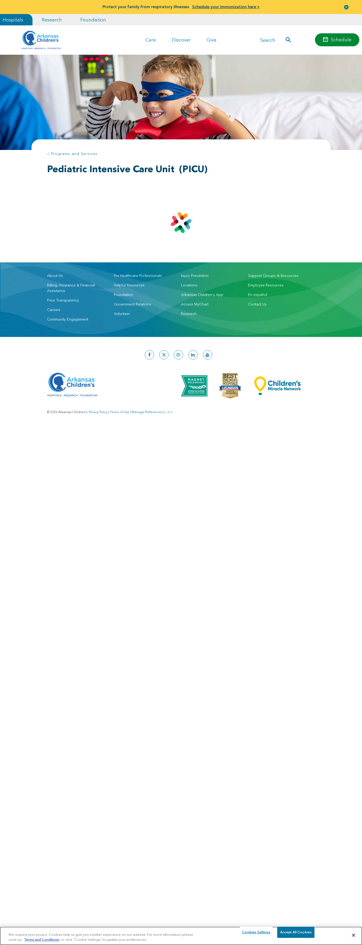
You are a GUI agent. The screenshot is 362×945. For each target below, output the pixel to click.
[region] (181, 935)
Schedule (341, 39)
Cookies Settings (256, 935)
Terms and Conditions (41, 939)
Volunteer (122, 313)
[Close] (353, 935)
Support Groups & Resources (273, 275)
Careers (54, 309)
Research (52, 20)
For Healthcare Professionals (138, 275)
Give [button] (211, 40)
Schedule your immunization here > (226, 6)
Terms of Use (119, 412)
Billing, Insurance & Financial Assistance (71, 288)
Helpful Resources (129, 285)
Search (267, 40)
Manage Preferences (147, 412)
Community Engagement (67, 319)
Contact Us (257, 304)
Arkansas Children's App (202, 294)
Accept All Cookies (296, 935)
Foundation (93, 20)
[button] (346, 7)
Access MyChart (194, 304)
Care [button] (150, 40)
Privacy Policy (98, 412)
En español (257, 294)
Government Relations (132, 304)
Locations (189, 285)
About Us (55, 275)
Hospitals (13, 20)
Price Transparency (63, 300)
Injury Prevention (195, 275)
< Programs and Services (72, 153)
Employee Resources (266, 285)
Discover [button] (181, 40)
